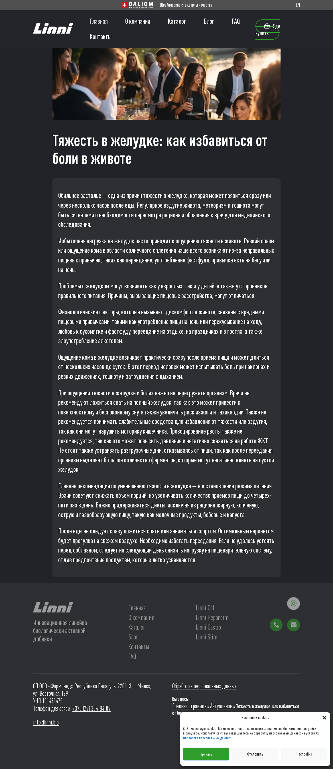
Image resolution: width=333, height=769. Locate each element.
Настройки (304, 754)
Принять (206, 754)
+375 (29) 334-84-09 (91, 708)
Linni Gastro (208, 628)
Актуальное (221, 706)
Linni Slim (206, 638)
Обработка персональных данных (207, 738)
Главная (99, 21)
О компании (137, 21)
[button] (324, 718)
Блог (209, 21)
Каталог (177, 21)
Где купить (267, 29)
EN (298, 5)
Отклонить (255, 754)
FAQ (236, 21)
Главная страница (189, 706)
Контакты (100, 37)
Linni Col (205, 609)
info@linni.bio (46, 722)
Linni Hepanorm (212, 618)
